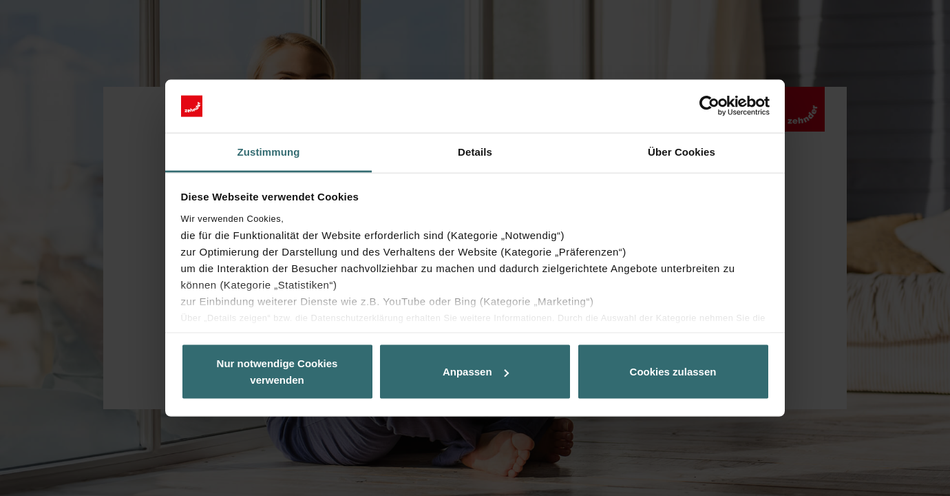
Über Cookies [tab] (681, 151)
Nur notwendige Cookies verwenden (277, 372)
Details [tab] (475, 151)
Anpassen (476, 372)
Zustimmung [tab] (268, 151)
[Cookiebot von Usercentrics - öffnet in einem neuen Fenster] (709, 106)
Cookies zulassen (673, 372)
